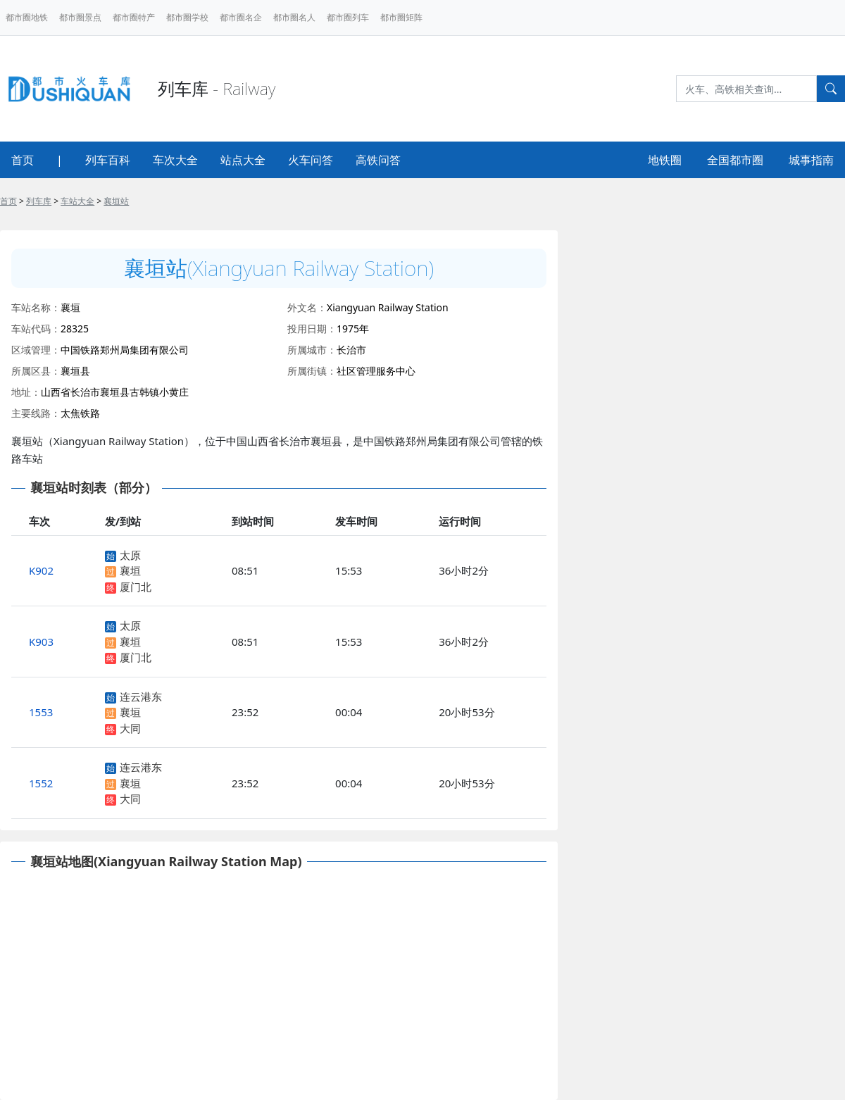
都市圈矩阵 (401, 17)
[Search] (746, 88)
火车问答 (310, 160)
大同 (130, 728)
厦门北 (135, 587)
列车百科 (107, 160)
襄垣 (130, 570)
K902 (41, 570)
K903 (41, 642)
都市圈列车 (348, 17)
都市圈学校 (187, 17)
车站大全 (77, 201)
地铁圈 (665, 160)
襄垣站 (116, 201)
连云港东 (141, 696)
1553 (41, 712)
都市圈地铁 (27, 17)
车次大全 (175, 160)
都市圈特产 (134, 17)
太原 (130, 555)
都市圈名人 (294, 17)
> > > (64, 201)
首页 (22, 160)
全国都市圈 (735, 160)
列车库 (38, 201)
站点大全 (242, 160)
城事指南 (811, 160)
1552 (41, 783)
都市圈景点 (80, 17)
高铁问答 (378, 160)
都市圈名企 (241, 17)
